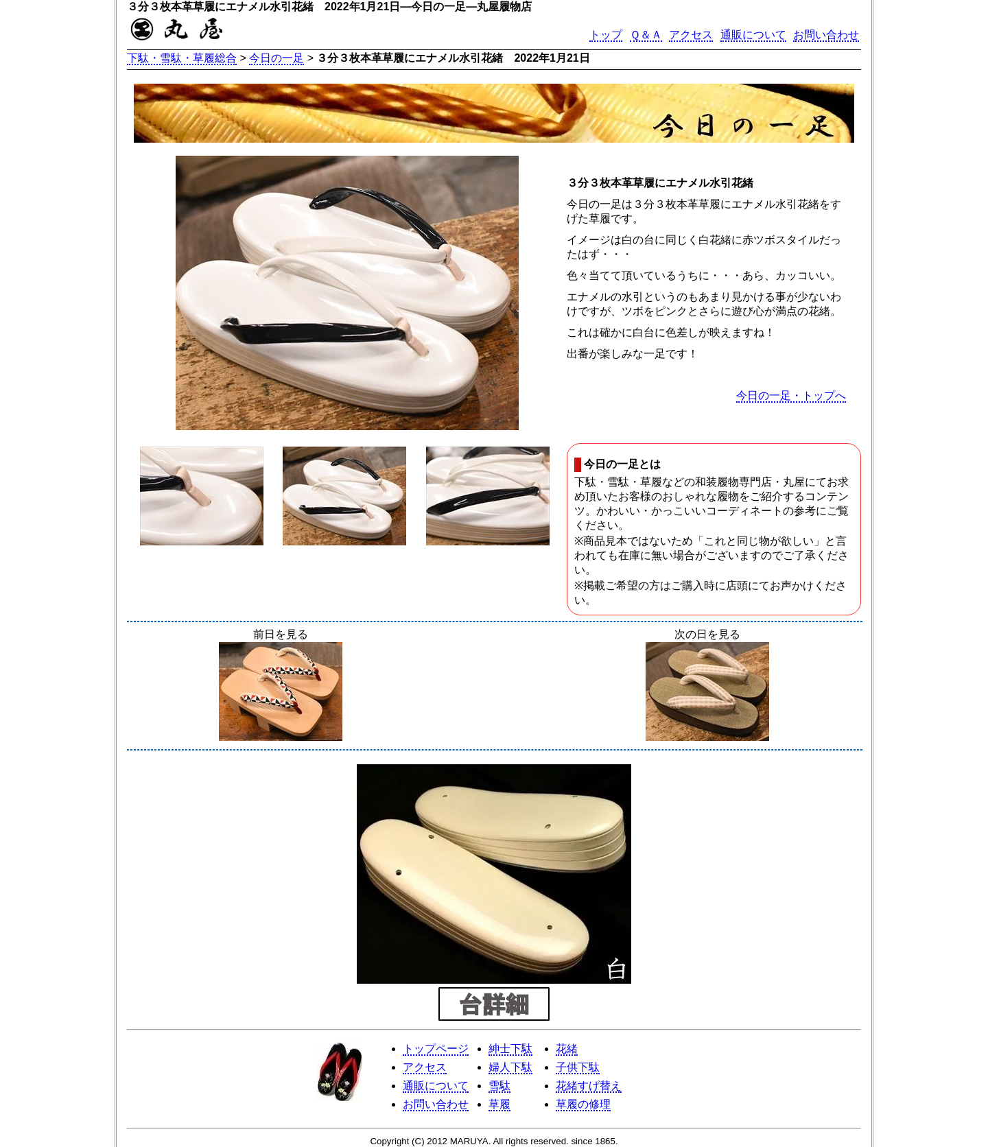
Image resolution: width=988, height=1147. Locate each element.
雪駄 (499, 1085)
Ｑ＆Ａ (646, 34)
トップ (605, 34)
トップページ (436, 1048)
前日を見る (280, 686)
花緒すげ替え (589, 1085)
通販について (753, 34)
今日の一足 (276, 58)
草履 (499, 1104)
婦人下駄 (510, 1067)
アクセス (691, 34)
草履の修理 (583, 1104)
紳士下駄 (510, 1048)
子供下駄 (578, 1067)
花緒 (567, 1048)
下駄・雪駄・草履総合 (182, 58)
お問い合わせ (826, 34)
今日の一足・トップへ (791, 395)
